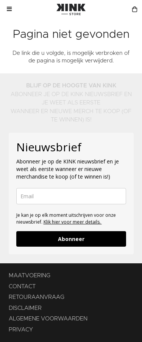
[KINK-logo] (71, 9)
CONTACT (22, 286)
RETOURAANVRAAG (36, 297)
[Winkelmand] (134, 9)
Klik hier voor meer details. (73, 222)
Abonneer (71, 239)
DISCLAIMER (25, 308)
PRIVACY (21, 330)
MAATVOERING (29, 275)
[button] (9, 9)
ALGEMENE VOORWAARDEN (48, 319)
